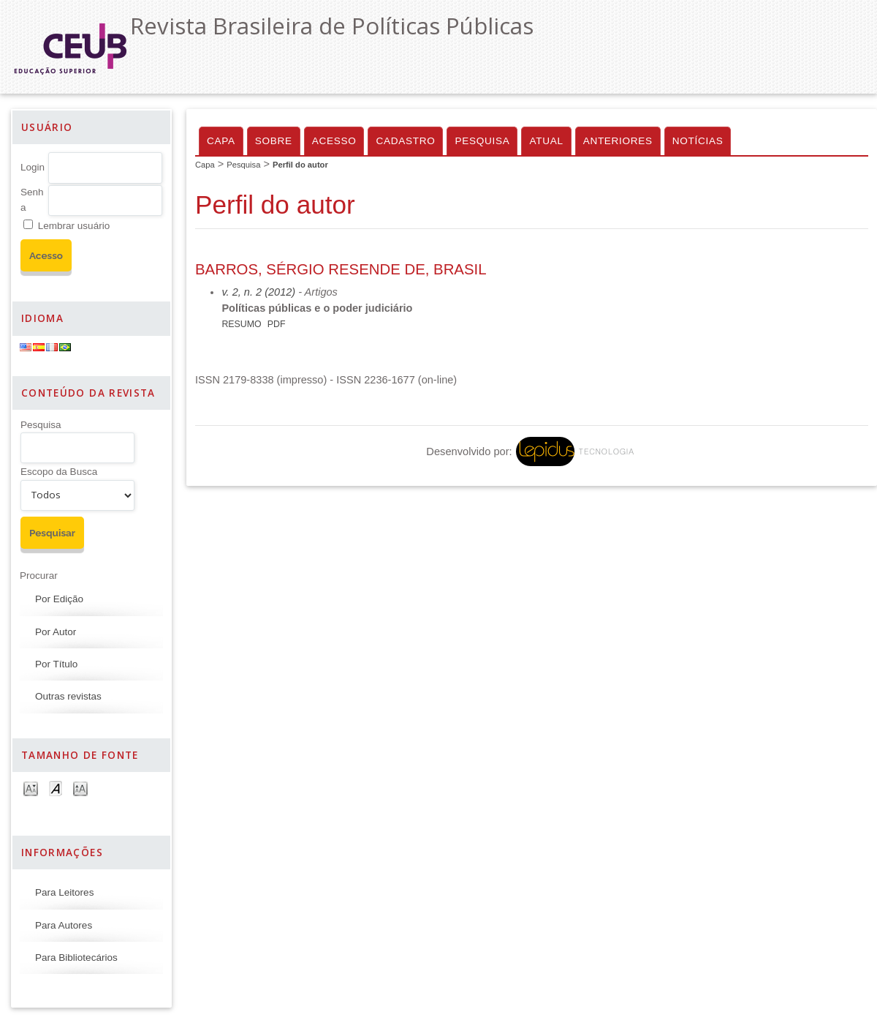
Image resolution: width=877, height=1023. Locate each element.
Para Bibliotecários (76, 957)
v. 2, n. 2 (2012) (258, 292)
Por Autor (55, 631)
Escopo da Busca (58, 471)
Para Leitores (64, 892)
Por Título (56, 664)
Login (32, 167)
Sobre (273, 140)
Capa (221, 140)
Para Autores (63, 925)
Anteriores (618, 140)
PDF (276, 324)
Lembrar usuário (74, 225)
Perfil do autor (300, 164)
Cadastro (405, 140)
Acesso (334, 140)
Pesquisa (40, 424)
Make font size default (55, 787)
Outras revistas (68, 696)
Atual (546, 140)
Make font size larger (80, 787)
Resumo (241, 324)
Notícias (698, 140)
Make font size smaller (30, 787)
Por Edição (59, 598)
